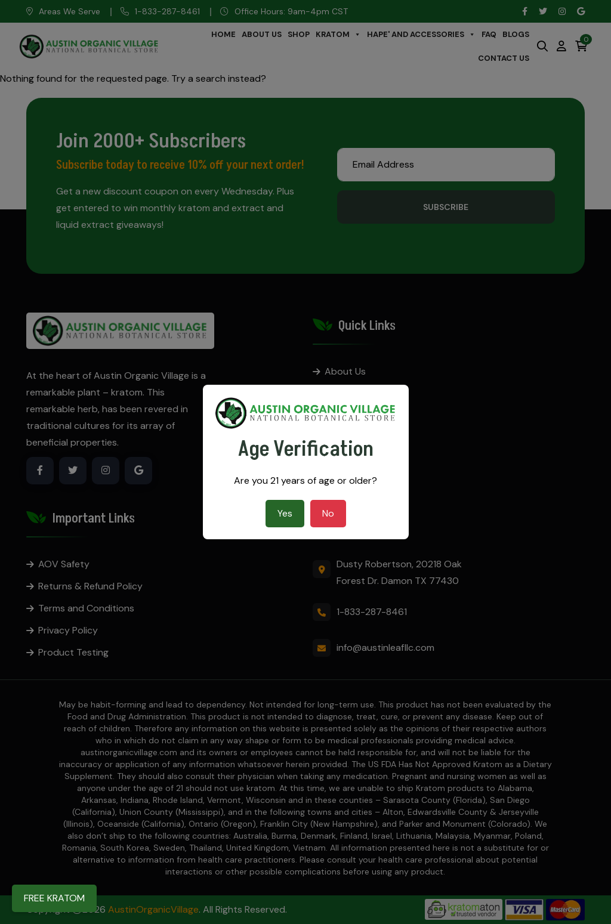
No (328, 513)
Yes (284, 513)
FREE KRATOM (54, 898)
